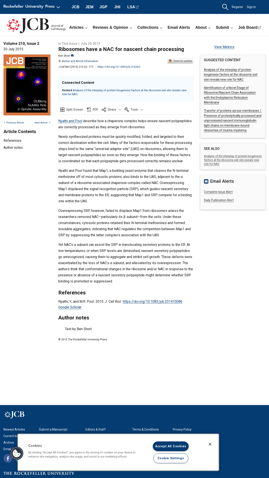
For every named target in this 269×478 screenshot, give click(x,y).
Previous (13, 122)
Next (42, 122)
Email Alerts (179, 27)
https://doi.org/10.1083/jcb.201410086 (152, 301)
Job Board (247, 27)
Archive (8, 442)
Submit (224, 27)
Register (237, 6)
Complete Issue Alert (218, 192)
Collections (149, 27)
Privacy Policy (182, 429)
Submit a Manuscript (53, 429)
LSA (131, 7)
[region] (118, 452)
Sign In (253, 6)
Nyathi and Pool (70, 121)
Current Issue (12, 436)
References (12, 141)
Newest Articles (14, 429)
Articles (78, 27)
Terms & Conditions (145, 429)
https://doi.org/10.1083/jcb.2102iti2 (119, 66)
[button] (225, 7)
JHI (117, 7)
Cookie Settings (171, 458)
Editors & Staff (96, 429)
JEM (89, 7)
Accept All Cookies (170, 446)
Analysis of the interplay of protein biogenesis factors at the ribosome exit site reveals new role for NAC (230, 74)
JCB (75, 7)
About (202, 27)
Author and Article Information (78, 61)
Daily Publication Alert (219, 200)
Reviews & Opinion (112, 27)
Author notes (13, 147)
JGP (103, 7)
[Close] (210, 444)
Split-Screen (74, 109)
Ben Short (66, 55)
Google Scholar (69, 307)
